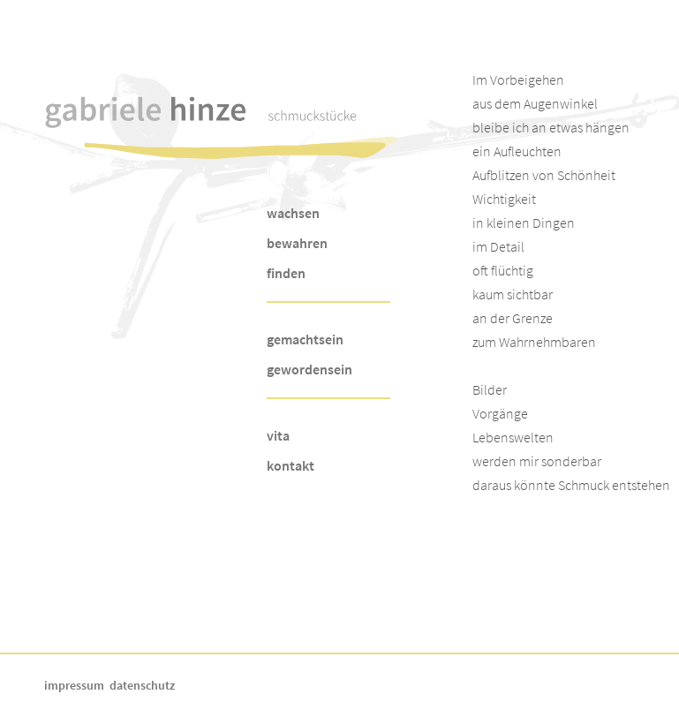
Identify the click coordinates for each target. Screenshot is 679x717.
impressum (74, 685)
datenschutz (142, 685)
